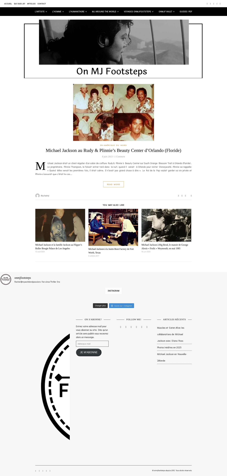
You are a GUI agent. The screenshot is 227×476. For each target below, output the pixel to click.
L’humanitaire (76, 11)
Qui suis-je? (19, 3)
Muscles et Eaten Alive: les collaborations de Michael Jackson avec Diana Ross (170, 334)
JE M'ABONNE (88, 352)
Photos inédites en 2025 (169, 347)
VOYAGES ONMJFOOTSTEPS (137, 11)
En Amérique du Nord (113, 145)
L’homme (56, 11)
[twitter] (213, 3)
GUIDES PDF (186, 11)
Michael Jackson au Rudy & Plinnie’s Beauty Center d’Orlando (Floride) (113, 150)
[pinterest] (217, 3)
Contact (41, 3)
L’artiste (40, 11)
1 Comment (119, 156)
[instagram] (207, 3)
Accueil (8, 3)
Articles (31, 3)
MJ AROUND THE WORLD (104, 11)
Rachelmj (45, 195)
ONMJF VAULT (165, 11)
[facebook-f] (210, 3)
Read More (113, 184)
